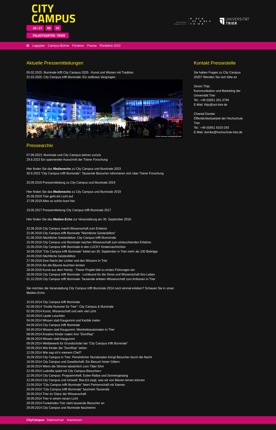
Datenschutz (55, 420)
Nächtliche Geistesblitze (59, 256)
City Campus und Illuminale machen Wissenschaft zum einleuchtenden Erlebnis (97, 242)
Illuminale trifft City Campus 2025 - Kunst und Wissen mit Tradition (88, 72)
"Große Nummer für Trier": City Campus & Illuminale (78, 306)
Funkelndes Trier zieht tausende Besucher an (73, 403)
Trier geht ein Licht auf (58, 196)
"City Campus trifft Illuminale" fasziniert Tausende (76, 389)
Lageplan (38, 45)
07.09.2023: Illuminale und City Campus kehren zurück (63, 155)
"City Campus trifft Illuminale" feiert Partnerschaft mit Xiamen (84, 384)
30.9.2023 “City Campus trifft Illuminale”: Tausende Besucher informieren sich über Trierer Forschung (94, 173)
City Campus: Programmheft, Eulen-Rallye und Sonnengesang (85, 375)
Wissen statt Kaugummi (59, 338)
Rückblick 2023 (110, 45)
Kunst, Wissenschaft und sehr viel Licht (69, 311)
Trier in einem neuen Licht (60, 398)
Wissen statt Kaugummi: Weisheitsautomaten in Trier (79, 329)
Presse (92, 45)
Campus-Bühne (58, 45)
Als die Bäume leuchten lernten (64, 265)
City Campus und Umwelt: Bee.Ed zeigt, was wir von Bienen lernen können (94, 380)
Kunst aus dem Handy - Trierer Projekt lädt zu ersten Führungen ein (89, 269)
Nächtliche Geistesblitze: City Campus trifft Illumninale (79, 237)
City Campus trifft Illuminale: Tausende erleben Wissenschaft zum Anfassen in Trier (99, 279)
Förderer (78, 45)
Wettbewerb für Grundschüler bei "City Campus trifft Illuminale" (85, 343)
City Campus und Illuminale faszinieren (69, 407)
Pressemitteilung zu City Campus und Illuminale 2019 (78, 182)
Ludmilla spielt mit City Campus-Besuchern (72, 371)
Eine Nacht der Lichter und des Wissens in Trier (74, 260)
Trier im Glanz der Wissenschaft (64, 394)
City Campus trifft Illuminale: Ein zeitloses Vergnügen (79, 77)
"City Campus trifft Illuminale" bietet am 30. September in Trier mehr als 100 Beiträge (100, 251)
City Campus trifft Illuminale (61, 302)
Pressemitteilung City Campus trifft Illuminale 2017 (77, 210)
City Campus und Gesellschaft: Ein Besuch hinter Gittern (81, 361)
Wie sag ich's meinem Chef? (62, 352)
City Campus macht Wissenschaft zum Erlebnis (75, 228)
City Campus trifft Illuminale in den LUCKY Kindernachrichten (84, 247)
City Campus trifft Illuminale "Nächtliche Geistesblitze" (79, 233)
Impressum (74, 420)
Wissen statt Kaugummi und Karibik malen (71, 320)
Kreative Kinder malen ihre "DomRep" (68, 334)
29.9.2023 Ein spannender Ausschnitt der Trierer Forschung (67, 159)
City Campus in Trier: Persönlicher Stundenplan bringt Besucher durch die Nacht (97, 357)
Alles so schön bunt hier (59, 201)
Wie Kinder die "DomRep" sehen (65, 348)
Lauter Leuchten (54, 315)
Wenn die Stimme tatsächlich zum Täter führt (73, 366)
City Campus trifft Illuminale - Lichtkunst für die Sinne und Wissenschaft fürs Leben (99, 274)
